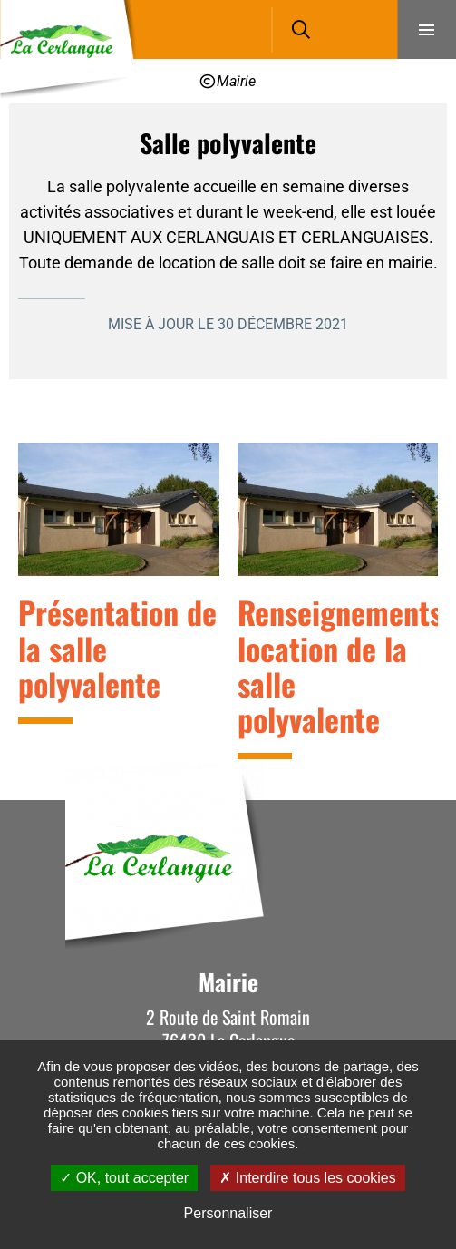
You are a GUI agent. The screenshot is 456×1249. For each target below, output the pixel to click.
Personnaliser (228, 1213)
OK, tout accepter (124, 1178)
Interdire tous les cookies (307, 1178)
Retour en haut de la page (415, 800)
